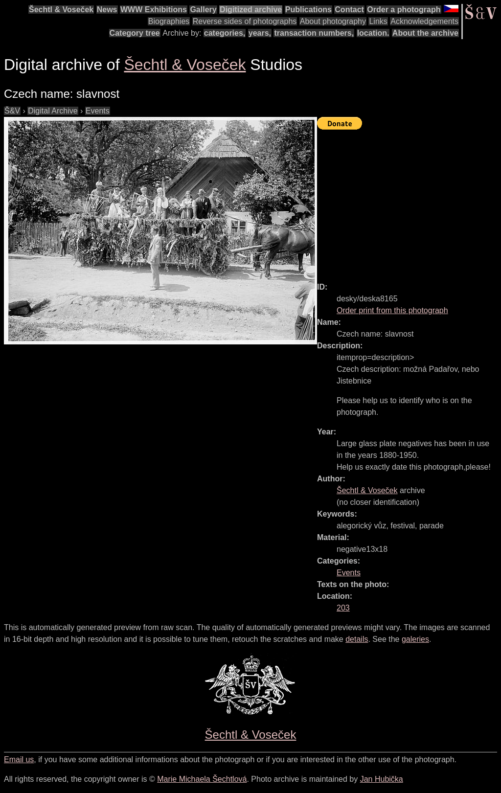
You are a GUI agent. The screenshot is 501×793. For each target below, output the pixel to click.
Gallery (203, 9)
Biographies (169, 21)
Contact (349, 9)
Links (378, 21)
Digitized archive (251, 9)
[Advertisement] (409, 201)
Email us (19, 759)
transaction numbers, (314, 33)
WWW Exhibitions (153, 9)
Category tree (135, 33)
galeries (415, 639)
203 (343, 608)
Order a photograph (403, 9)
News (107, 9)
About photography (333, 21)
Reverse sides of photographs (245, 21)
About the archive (425, 33)
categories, (224, 33)
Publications (308, 9)
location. (373, 33)
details (356, 639)
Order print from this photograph (392, 310)
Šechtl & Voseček (61, 9)
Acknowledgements (424, 21)
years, (260, 33)
